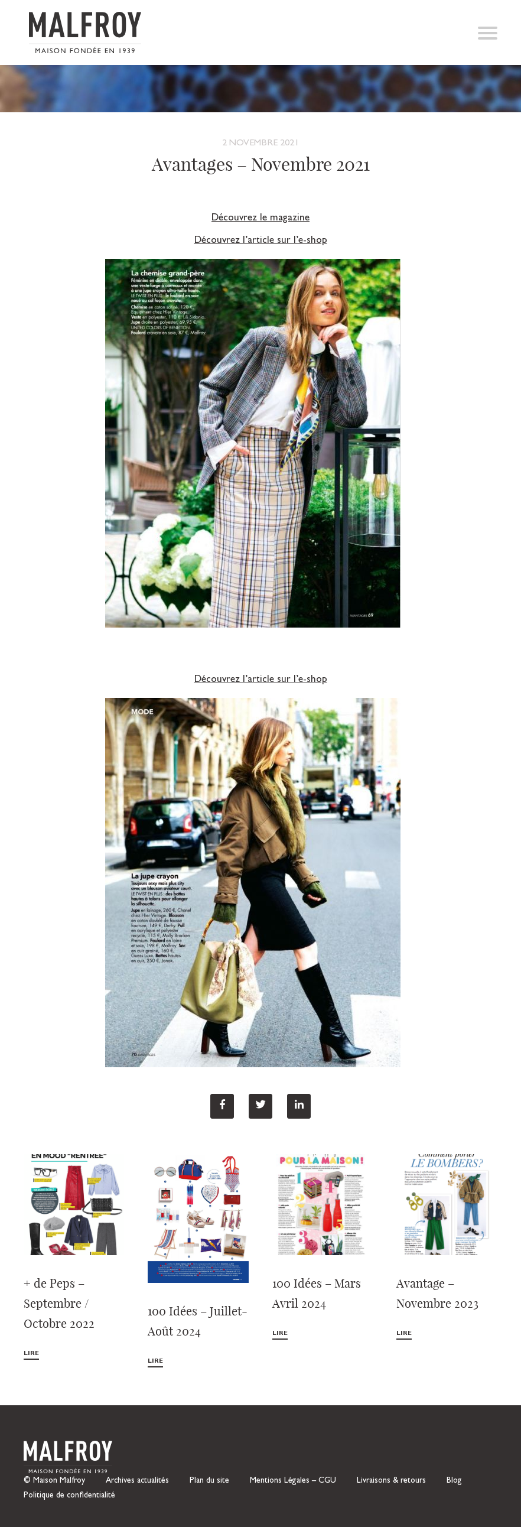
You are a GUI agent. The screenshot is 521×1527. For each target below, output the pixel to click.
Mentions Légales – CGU (293, 1481)
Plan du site (209, 1481)
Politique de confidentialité (69, 1496)
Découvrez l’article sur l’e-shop (260, 241)
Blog (454, 1481)
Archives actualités (137, 1481)
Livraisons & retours (391, 1481)
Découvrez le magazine (260, 218)
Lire (31, 1353)
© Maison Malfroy (54, 1481)
